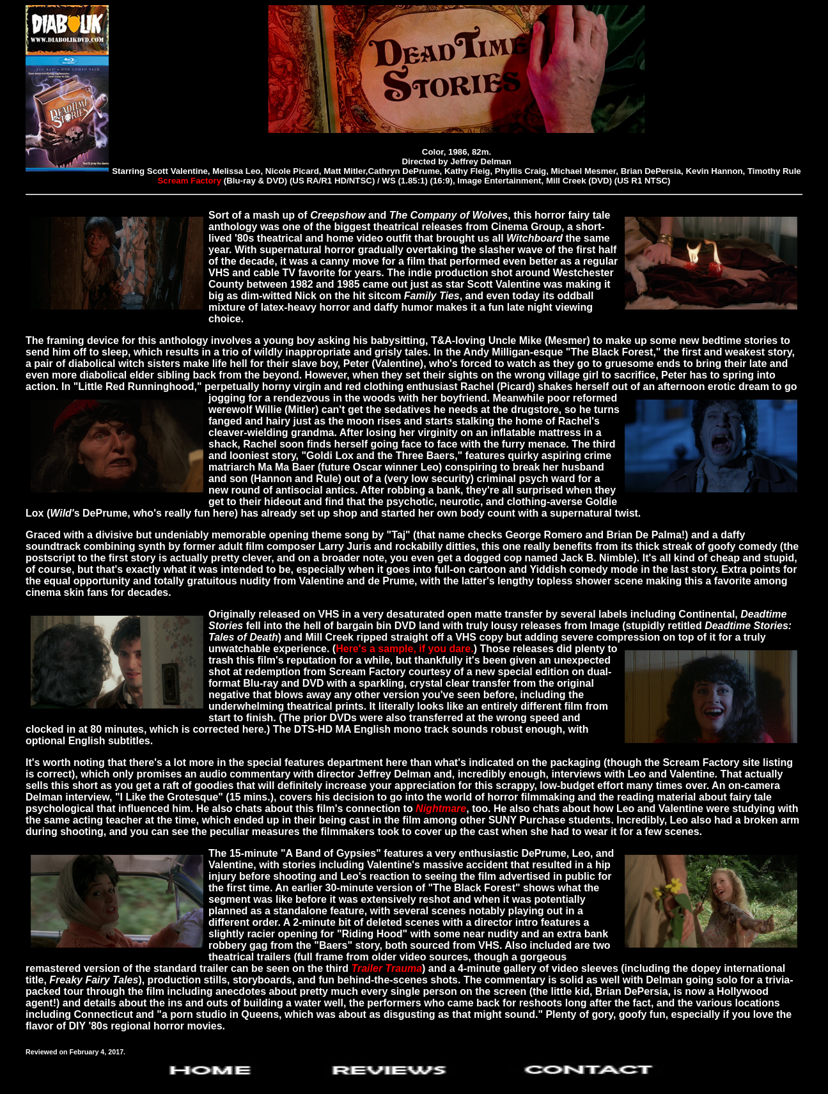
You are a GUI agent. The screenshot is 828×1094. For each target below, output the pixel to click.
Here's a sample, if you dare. (404, 648)
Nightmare (441, 808)
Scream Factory (190, 180)
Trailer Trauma (386, 968)
